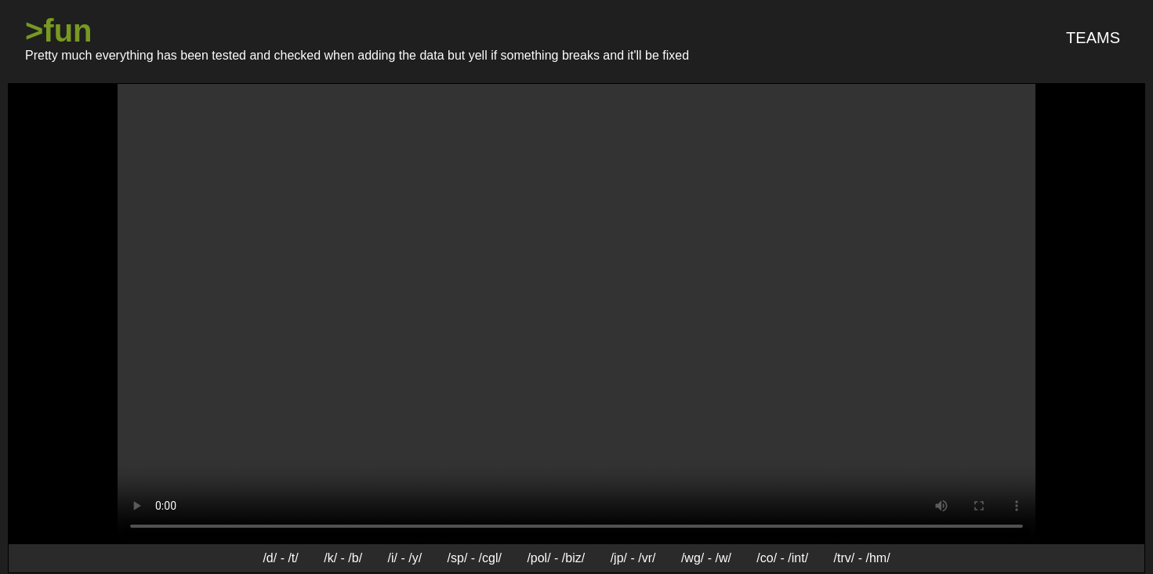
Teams (1093, 37)
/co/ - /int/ (782, 558)
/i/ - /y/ (405, 558)
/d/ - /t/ (280, 558)
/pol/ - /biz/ (556, 558)
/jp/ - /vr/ (633, 558)
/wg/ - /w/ (706, 558)
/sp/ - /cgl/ (475, 558)
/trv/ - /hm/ (862, 558)
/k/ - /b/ (343, 558)
